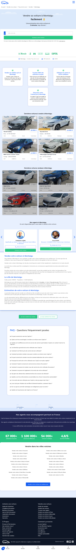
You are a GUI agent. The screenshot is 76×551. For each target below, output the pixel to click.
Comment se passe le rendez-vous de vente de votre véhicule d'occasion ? (32, 367)
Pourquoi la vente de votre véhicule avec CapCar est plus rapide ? (30, 360)
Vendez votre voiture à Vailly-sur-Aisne (56, 458)
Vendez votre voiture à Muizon (56, 464)
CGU (8, 533)
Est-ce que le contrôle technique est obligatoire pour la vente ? (29, 386)
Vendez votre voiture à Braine (56, 467)
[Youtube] (69, 542)
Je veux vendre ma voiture (28, 316)
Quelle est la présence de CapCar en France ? (24, 390)
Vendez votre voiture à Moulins (56, 456)
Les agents (41, 530)
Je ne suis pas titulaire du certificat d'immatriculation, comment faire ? (31, 383)
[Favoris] (35, 118)
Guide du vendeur (43, 506)
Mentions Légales (26, 542)
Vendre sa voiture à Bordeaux (46, 518)
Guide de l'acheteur (8, 506)
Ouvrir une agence (7, 532)
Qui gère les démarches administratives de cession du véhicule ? (29, 373)
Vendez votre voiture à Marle (20, 458)
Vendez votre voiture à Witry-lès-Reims (56, 472)
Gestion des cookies (8, 535)
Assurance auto (42, 528)
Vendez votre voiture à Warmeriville (19, 477)
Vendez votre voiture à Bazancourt (19, 464)
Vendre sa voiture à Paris (45, 512)
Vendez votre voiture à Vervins (19, 467)
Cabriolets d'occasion (8, 514)
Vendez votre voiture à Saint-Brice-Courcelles (20, 472)
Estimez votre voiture (20, 250)
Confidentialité (36, 542)
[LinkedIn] (72, 542)
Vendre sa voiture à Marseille (46, 514)
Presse (4, 524)
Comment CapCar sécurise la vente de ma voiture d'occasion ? (29, 364)
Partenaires (12, 524)
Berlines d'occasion (8, 510)
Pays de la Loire (35, 59)
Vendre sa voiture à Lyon (45, 516)
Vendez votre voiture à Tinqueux (20, 475)
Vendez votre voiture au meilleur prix (38, 484)
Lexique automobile (43, 533)
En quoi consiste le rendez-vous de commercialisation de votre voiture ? (31, 357)
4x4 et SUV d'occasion (8, 512)
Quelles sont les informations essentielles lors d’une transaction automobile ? (33, 377)
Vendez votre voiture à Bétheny (19, 469)
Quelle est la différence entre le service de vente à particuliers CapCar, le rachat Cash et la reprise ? (37, 343)
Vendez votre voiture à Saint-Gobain (56, 469)
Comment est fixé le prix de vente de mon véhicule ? (26, 351)
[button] (3, 548)
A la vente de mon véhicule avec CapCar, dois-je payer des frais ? (29, 380)
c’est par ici (62, 41)
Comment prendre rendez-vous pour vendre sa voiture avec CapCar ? (31, 354)
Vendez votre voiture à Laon (20, 456)
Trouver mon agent (43, 510)
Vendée (29, 59)
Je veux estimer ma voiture (47, 316)
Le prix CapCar (42, 524)
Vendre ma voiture (43, 508)
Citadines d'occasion (8, 508)
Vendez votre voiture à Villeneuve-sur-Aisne (56, 453)
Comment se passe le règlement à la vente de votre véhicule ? (29, 370)
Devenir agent (6, 530)
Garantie (5, 518)
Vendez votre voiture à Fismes (56, 461)
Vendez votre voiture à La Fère (56, 475)
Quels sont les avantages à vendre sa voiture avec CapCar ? (28, 339)
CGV (3, 533)
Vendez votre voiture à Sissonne (20, 450)
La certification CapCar (45, 526)
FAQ (39, 535)
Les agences (41, 532)
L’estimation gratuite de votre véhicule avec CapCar (26, 347)
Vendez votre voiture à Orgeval (19, 453)
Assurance (5, 516)
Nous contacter (6, 528)
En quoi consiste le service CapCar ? (21, 336)
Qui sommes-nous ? (8, 526)
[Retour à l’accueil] (5, 2)
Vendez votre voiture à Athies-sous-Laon (56, 450)
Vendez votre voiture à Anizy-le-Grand (19, 461)
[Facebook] (68, 542)
